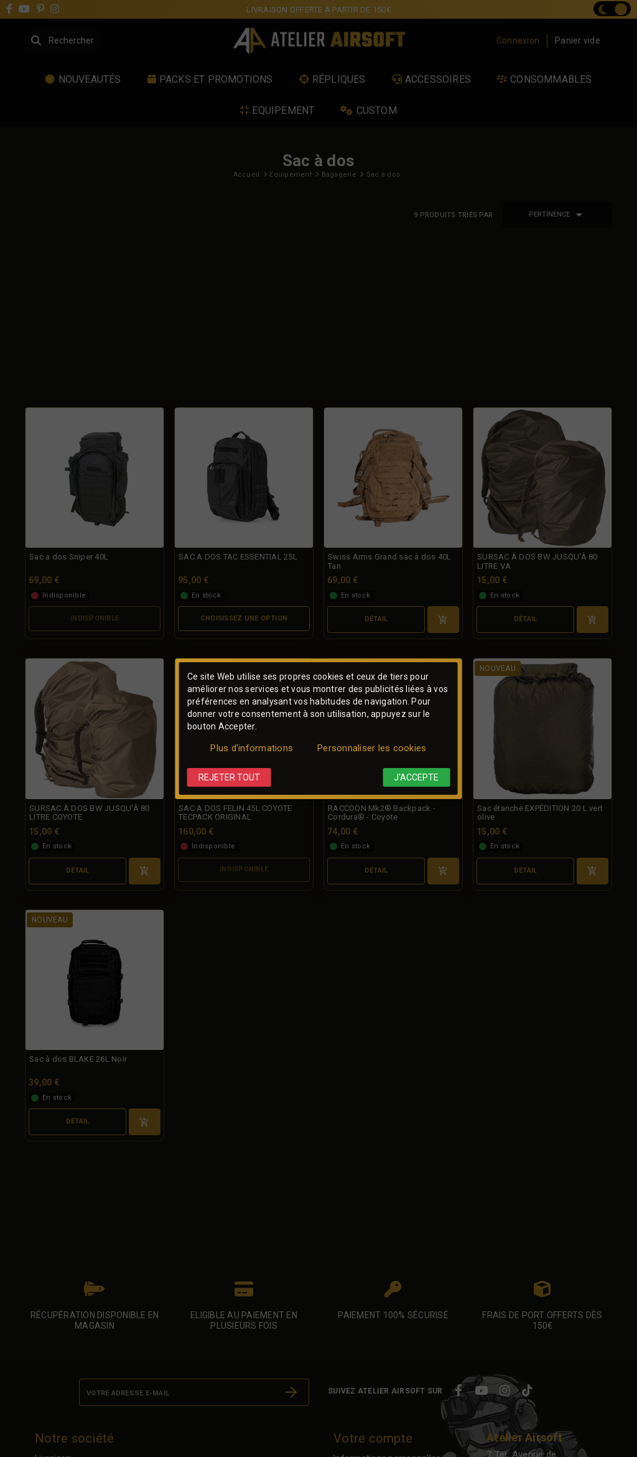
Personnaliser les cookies (371, 748)
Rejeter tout (229, 777)
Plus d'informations (251, 748)
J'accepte (416, 777)
